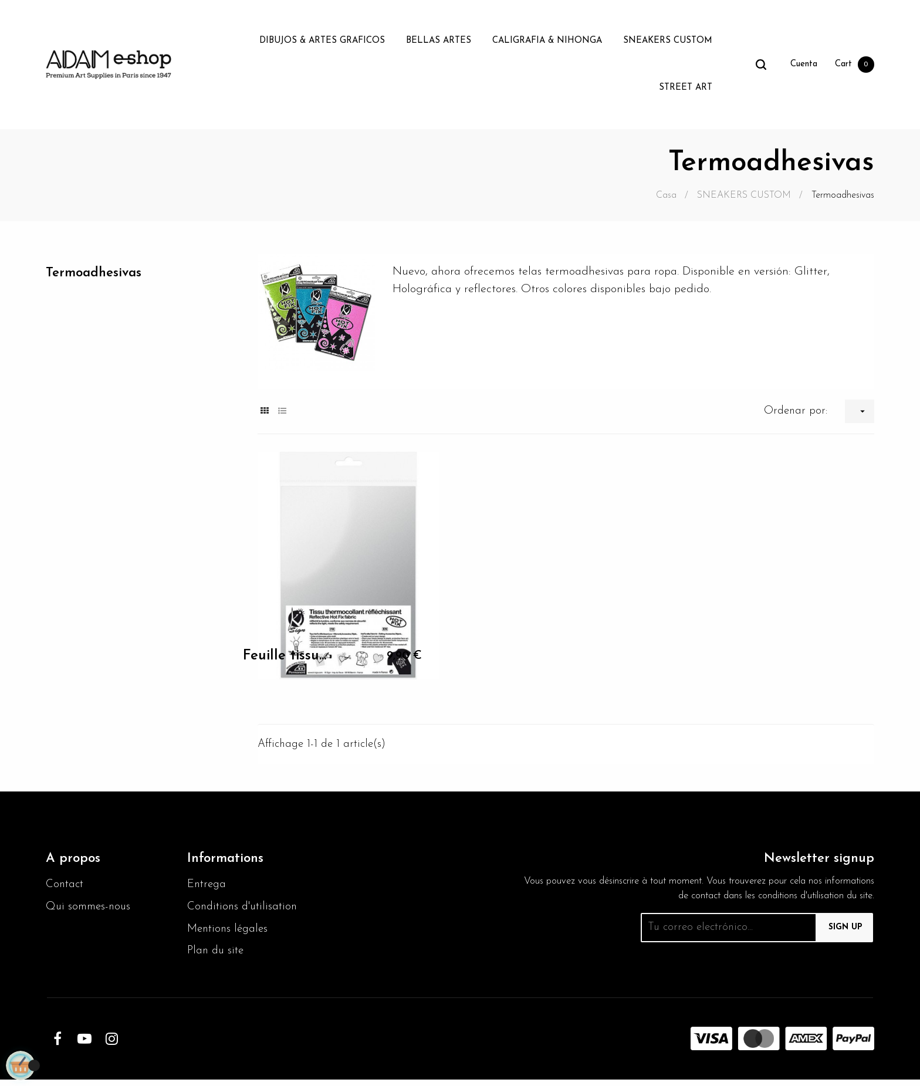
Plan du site (217, 957)
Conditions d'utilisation (244, 910)
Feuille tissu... (284, 656)
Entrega (208, 886)
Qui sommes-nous (91, 910)
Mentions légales (229, 933)
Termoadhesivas (98, 274)
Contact (66, 886)
